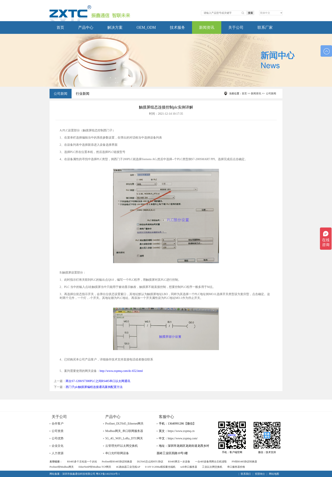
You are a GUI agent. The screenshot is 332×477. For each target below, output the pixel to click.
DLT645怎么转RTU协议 (150, 461)
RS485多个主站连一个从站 (82, 461)
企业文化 (58, 445)
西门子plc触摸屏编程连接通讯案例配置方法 (94, 387)
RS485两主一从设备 (179, 461)
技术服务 (177, 27)
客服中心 (166, 417)
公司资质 (58, 431)
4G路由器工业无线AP (128, 466)
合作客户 (58, 423)
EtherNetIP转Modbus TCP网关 (95, 466)
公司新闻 (60, 93)
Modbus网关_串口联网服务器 (124, 431)
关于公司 (235, 27)
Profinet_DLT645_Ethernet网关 (124, 423)
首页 (60, 27)
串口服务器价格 (236, 466)
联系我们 (246, 473)
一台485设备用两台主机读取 (211, 461)
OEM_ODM (146, 27)
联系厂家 (265, 27)
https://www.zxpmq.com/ (183, 438)
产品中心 (85, 27)
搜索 (250, 12)
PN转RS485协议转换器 (244, 461)
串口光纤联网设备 (117, 453)
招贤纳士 (260, 473)
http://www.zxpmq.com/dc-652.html (121, 371)
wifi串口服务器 (188, 466)
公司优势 (58, 438)
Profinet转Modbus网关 (62, 466)
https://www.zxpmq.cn (181, 431)
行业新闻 (82, 93)
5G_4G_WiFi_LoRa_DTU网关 (124, 438)
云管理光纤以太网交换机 (121, 445)
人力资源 (58, 453)
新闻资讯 (206, 27)
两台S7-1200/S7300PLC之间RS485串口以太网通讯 (98, 381)
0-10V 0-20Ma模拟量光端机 (160, 466)
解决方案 (115, 27)
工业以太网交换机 (212, 466)
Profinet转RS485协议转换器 (117, 461)
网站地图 (274, 473)
